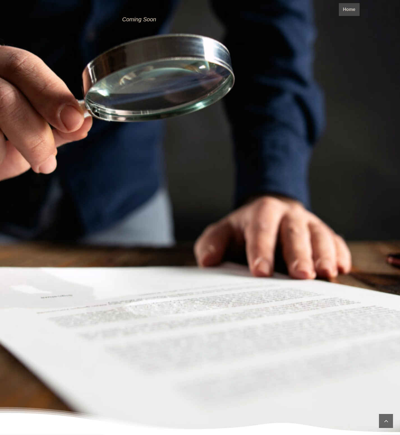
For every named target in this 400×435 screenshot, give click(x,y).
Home (349, 9)
